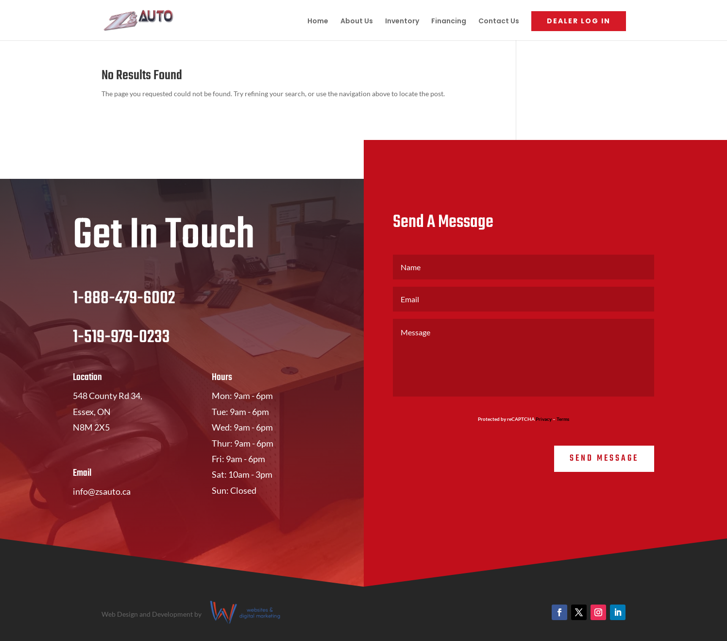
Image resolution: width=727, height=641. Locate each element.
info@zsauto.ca (102, 491)
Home (317, 21)
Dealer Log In (578, 21)
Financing (448, 21)
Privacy (544, 419)
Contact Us (498, 21)
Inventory (402, 21)
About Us (356, 21)
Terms (563, 419)
